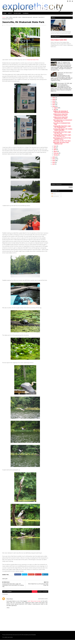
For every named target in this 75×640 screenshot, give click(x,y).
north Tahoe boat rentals (33, 601)
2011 (53, 164)
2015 (53, 157)
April (54, 149)
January (55, 155)
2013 (53, 160)
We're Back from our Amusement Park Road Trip (62, 120)
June (54, 146)
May (54, 148)
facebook (44, 591)
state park (35, 17)
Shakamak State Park (33, 59)
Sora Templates (32, 634)
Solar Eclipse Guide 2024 (59, 40)
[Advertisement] (56, 53)
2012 (53, 162)
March (55, 151)
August (55, 107)
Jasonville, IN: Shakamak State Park (61, 123)
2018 (53, 103)
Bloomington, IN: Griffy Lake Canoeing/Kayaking (64, 84)
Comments (55, 196)
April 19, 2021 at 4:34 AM (42, 598)
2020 (53, 99)
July (54, 109)
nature (19, 17)
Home (4, 13)
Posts (54, 193)
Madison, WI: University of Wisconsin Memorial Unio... (61, 111)
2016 (53, 106)
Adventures (17, 13)
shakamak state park (27, 17)
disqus (38, 591)
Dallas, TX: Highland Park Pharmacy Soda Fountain (63, 63)
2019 (53, 101)
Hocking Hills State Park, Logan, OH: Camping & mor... (62, 126)
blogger (33, 591)
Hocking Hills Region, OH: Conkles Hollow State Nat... (62, 129)
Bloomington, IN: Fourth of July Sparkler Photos (62, 138)
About (10, 13)
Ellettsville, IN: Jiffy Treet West (61, 141)
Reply (8, 607)
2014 (53, 158)
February (56, 153)
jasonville (15, 17)
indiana (11, 17)
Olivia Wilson (10, 599)
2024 (53, 97)
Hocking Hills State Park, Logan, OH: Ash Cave (62, 132)
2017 (53, 104)
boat (7, 17)
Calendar (25, 13)
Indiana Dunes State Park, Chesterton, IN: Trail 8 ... (60, 117)
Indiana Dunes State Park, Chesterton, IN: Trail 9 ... (60, 114)
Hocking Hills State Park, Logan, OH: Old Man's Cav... (62, 135)
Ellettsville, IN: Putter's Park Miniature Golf (61, 143)
